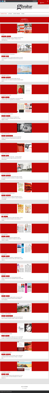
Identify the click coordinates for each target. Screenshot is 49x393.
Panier (43, 2)
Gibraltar (22, 21)
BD (2, 216)
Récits (7, 56)
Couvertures (4, 36)
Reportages (8, 77)
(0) (47, 1)
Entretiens (3, 115)
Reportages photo (9, 135)
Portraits (7, 236)
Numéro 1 (9, 36)
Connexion (35, 1)
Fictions (3, 97)
